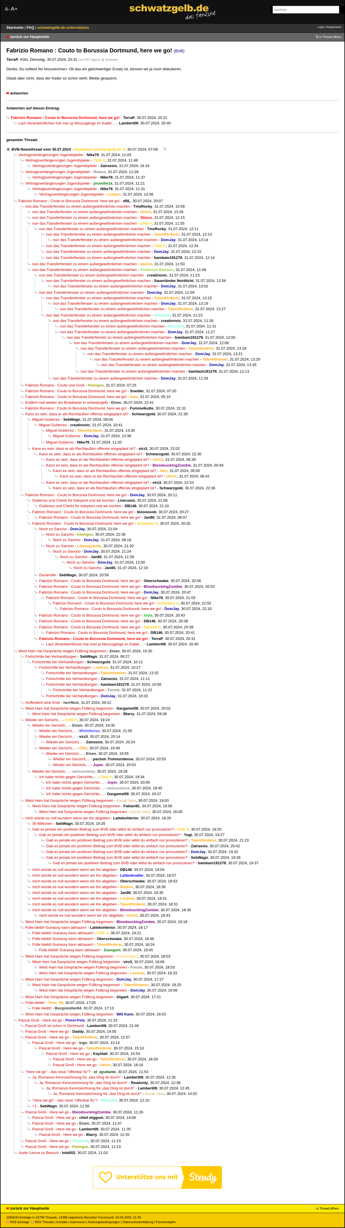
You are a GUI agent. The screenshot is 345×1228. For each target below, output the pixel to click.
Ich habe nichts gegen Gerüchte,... (68, 777)
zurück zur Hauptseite (29, 37)
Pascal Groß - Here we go (40, 1020)
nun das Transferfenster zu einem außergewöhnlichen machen (77, 206)
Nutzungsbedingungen (104, 1222)
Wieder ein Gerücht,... (43, 720)
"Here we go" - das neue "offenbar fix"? (58, 1072)
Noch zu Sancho (53, 529)
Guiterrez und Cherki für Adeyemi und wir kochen (73, 500)
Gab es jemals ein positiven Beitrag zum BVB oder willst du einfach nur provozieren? (103, 829)
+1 (34, 1106)
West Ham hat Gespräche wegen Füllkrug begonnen (62, 651)
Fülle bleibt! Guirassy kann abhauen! (56, 927)
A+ (14, 9)
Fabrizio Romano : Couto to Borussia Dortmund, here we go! (69, 201)
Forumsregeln (165, 1222)
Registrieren (334, 27)
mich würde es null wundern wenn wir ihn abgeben (67, 818)
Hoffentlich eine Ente (42, 702)
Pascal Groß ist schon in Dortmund (54, 1026)
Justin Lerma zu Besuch (38, 1153)
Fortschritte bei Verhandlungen (51, 656)
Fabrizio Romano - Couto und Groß (55, 385)
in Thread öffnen (330, 37)
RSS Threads (42, 1222)
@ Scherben (109, 59)
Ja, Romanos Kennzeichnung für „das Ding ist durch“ (76, 1077)
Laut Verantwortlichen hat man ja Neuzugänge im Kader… (67, 123)
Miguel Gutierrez (46, 419)
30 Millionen (42, 823)
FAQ (30, 27)
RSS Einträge (17, 1222)
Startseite (15, 27)
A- (7, 9)
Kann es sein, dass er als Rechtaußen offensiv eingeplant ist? (77, 414)
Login (321, 27)
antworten (19, 93)
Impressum (78, 1222)
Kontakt (61, 1222)
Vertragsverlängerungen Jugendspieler (50, 155)
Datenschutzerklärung (137, 1222)
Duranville (47, 575)
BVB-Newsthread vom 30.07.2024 (41, 149)
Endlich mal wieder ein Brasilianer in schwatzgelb (66, 402)
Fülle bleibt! (35, 1002)
